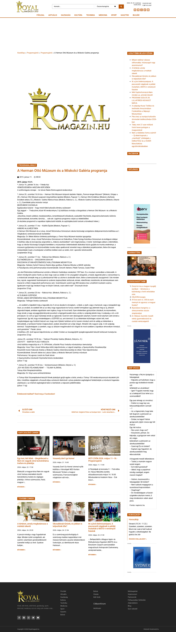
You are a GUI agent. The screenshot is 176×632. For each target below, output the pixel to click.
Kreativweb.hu (154, 629)
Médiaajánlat (133, 591)
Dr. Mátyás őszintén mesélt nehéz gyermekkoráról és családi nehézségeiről (142, 318)
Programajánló (33, 53)
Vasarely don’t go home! (63, 458)
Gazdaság (65, 15)
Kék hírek (96, 597)
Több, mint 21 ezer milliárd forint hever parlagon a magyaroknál (142, 127)
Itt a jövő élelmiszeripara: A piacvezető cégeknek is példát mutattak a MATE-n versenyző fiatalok (102, 527)
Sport (114, 15)
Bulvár (136, 15)
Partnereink (132, 597)
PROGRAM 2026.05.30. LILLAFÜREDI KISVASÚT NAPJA (141, 100)
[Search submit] (121, 6)
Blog (129, 606)
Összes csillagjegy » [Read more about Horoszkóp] (138, 539)
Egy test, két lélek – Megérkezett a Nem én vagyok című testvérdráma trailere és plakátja (33, 460)
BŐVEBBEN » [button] (21, 487)
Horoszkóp (134, 519)
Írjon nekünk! (133, 609)
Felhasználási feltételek (137, 600)
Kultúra (78, 15)
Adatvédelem (133, 603)
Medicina (103, 15)
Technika (90, 15)
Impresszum (132, 594)
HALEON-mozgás (138, 297)
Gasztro (125, 15)
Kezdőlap (21, 53)
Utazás (96, 594)
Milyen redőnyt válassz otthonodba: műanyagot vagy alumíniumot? (143, 62)
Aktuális (52, 15)
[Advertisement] (88, 34)
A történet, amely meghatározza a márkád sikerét (141, 70)
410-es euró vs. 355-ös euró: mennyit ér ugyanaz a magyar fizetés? (143, 302)
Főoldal (40, 15)
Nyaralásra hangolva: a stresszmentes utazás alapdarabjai (141, 310)
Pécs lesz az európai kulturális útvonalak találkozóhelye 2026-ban (144, 119)
